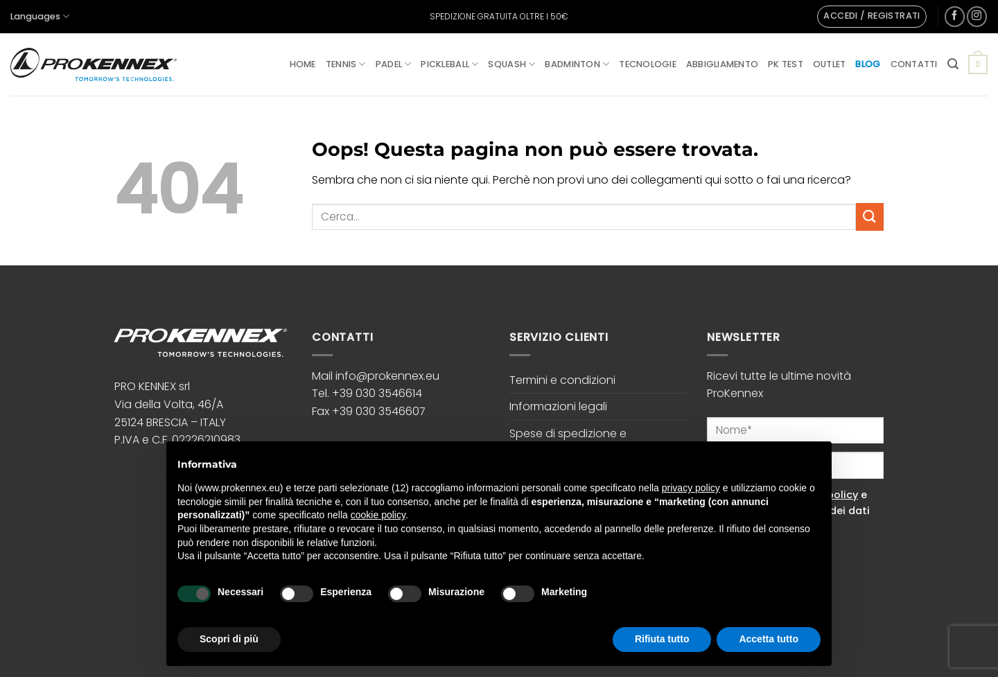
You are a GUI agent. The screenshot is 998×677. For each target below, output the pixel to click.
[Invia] (870, 216)
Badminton (577, 64)
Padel (394, 64)
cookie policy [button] (378, 514)
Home (303, 64)
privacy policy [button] (691, 487)
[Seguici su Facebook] (955, 16)
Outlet (829, 64)
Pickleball (449, 64)
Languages (39, 16)
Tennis (346, 64)
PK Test (785, 64)
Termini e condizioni (562, 380)
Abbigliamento (722, 64)
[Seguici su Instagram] (977, 16)
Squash (511, 64)
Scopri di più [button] (229, 638)
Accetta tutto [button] (768, 638)
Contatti (914, 64)
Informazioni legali (558, 406)
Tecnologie (647, 64)
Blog (867, 64)
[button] (871, 17)
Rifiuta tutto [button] (662, 638)
